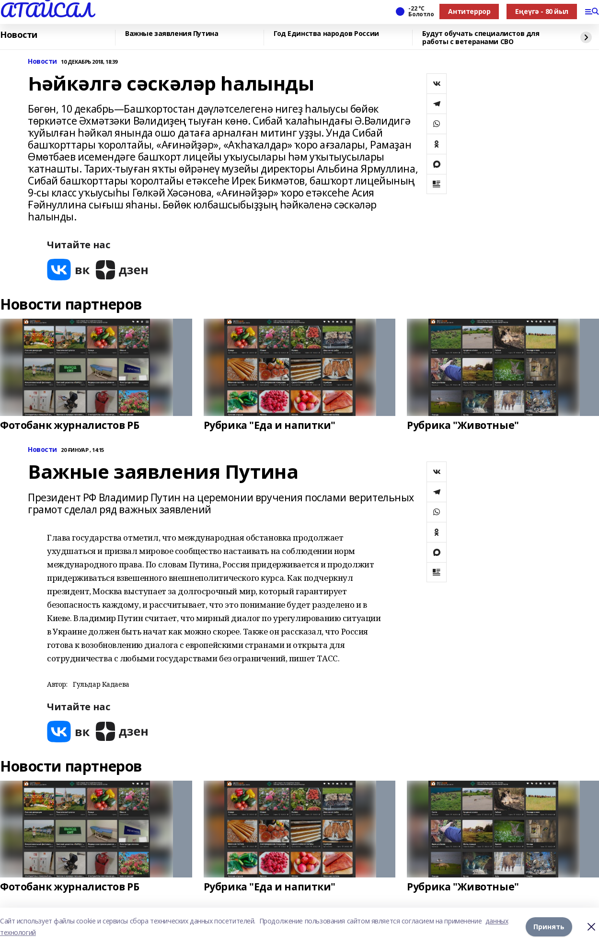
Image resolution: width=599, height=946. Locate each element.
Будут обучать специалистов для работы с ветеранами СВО (480, 38)
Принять (548, 926)
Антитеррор (469, 11)
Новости (18, 35)
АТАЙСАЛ (46, 10)
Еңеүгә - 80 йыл (541, 11)
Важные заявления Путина (171, 34)
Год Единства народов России (326, 34)
